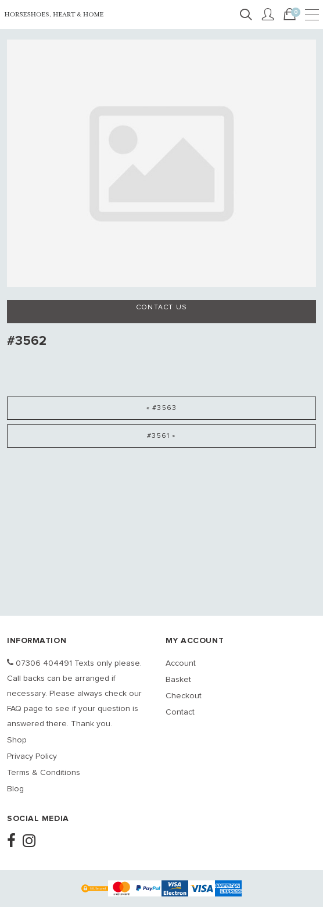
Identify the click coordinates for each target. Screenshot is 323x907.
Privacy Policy (32, 756)
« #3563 (161, 408)
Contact (180, 712)
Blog (15, 789)
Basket (178, 680)
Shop (17, 740)
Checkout (184, 696)
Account (181, 663)
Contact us (161, 307)
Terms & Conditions (43, 773)
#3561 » (161, 436)
